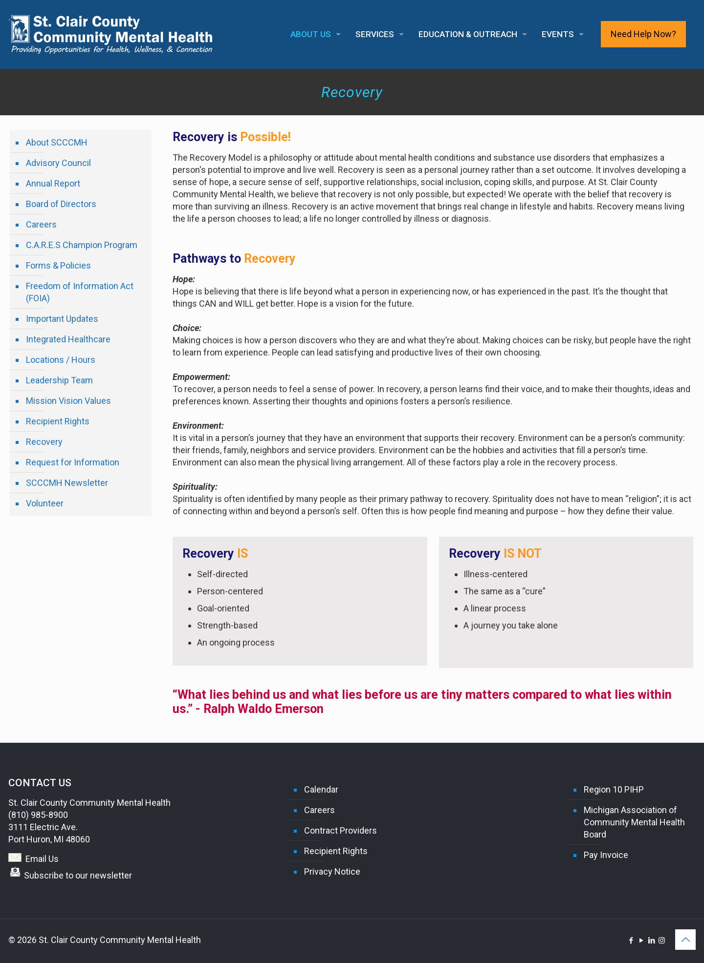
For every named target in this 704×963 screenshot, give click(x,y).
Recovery (44, 442)
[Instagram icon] (661, 940)
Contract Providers (340, 830)
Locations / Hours (60, 360)
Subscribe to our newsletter (78, 875)
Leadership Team (59, 380)
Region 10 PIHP (614, 789)
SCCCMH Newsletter (67, 483)
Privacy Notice (332, 871)
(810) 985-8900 (38, 815)
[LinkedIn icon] (651, 940)
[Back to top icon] (685, 939)
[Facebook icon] (631, 940)
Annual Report (53, 183)
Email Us (42, 859)
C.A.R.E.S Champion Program (81, 245)
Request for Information (72, 462)
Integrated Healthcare (68, 339)
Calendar (321, 789)
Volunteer (45, 503)
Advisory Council (58, 163)
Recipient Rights (57, 421)
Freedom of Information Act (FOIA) (79, 292)
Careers (41, 224)
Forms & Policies (58, 265)
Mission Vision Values (68, 401)
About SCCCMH (57, 142)
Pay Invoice (606, 855)
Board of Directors (61, 204)
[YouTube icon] (641, 940)
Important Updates (62, 319)
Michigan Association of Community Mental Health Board (634, 822)
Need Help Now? (643, 34)
